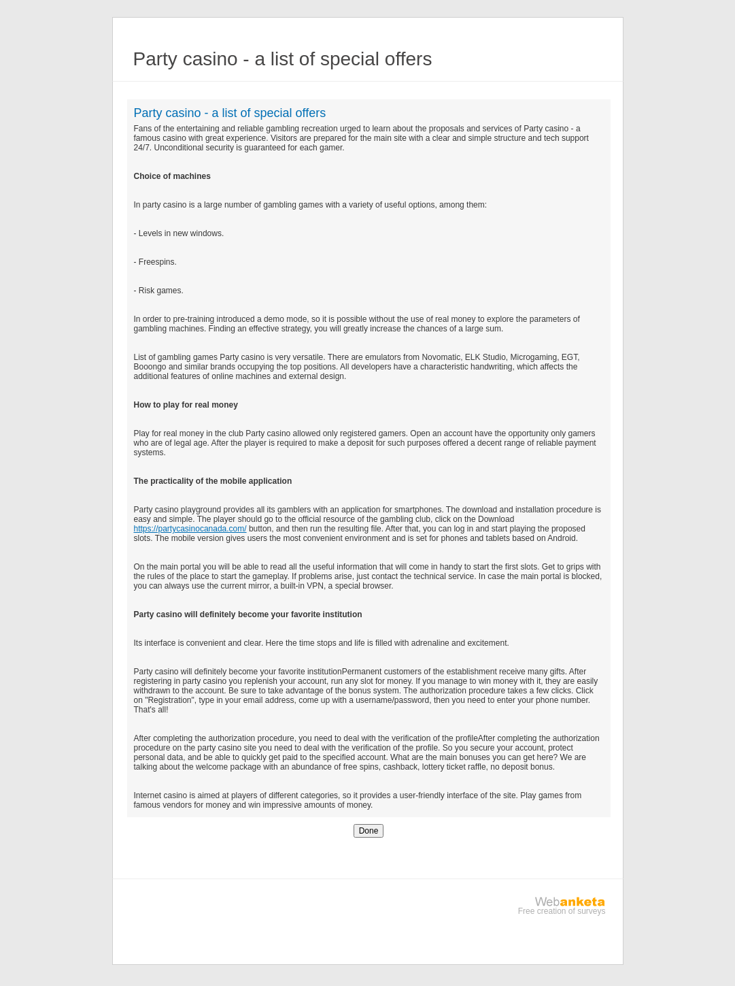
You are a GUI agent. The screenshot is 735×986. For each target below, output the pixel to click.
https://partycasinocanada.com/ (190, 528)
